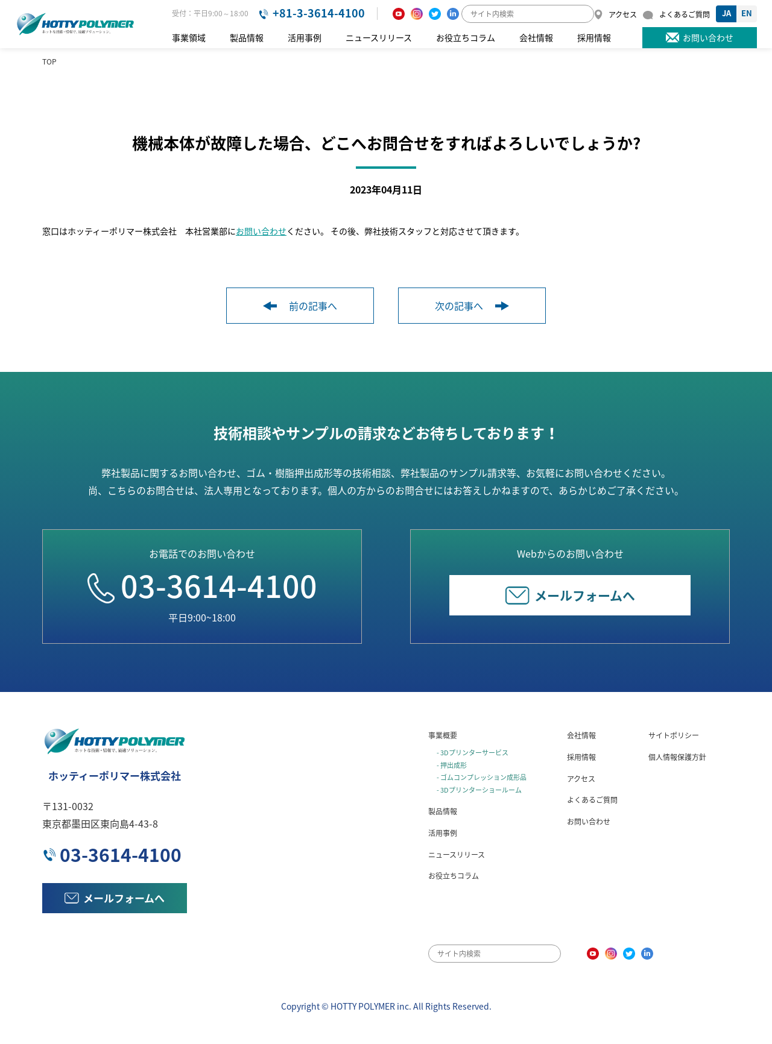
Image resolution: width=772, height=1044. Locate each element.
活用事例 (304, 37)
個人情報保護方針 (677, 757)
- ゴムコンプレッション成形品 (482, 777)
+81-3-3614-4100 (319, 13)
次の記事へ (472, 305)
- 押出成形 (452, 765)
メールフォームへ (570, 595)
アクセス (581, 778)
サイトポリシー (673, 735)
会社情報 (536, 37)
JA (726, 13)
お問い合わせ (261, 231)
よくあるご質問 (592, 799)
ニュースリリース (379, 37)
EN (746, 13)
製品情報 (247, 37)
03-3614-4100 (202, 585)
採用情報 (594, 37)
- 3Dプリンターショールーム (479, 790)
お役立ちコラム (465, 37)
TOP (49, 61)
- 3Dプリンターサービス (472, 752)
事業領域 (189, 37)
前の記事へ (300, 305)
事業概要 (442, 735)
